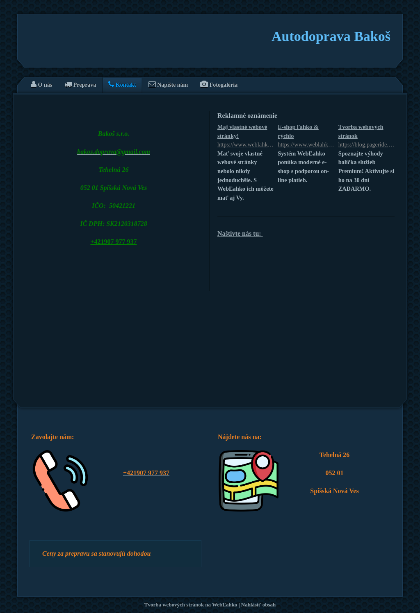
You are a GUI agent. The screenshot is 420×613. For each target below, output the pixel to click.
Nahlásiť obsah (258, 605)
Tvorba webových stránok (366, 136)
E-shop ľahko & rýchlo (306, 136)
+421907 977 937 (113, 241)
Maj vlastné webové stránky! (245, 136)
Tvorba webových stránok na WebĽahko (190, 605)
